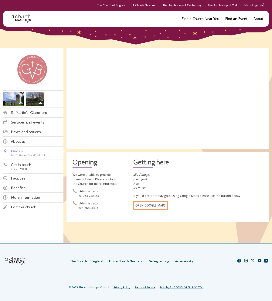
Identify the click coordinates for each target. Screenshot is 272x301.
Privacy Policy (122, 287)
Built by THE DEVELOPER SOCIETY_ (181, 287)
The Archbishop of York (223, 5)
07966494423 (88, 208)
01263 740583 (89, 196)
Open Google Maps (150, 205)
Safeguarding (159, 261)
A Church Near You (144, 5)
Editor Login (254, 5)
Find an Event (236, 18)
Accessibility (184, 261)
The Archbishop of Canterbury (182, 5)
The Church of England (111, 5)
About (258, 18)
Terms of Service (145, 287)
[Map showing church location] (167, 98)
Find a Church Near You (200, 18)
